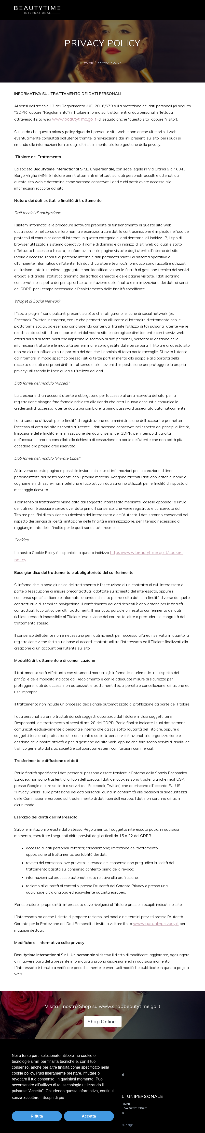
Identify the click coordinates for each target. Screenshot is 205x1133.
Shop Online (102, 1021)
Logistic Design (122, 1125)
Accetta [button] (89, 1116)
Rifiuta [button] (37, 1116)
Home (88, 62)
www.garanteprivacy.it (156, 923)
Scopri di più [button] (53, 1097)
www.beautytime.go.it (74, 119)
